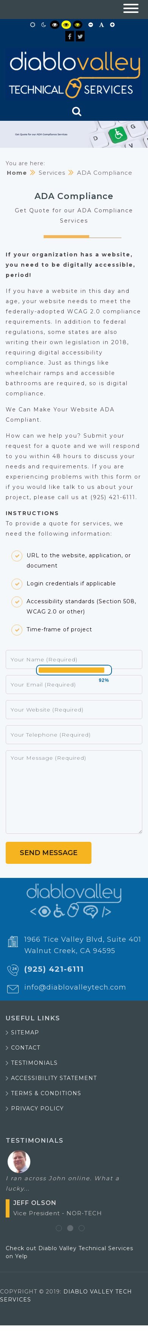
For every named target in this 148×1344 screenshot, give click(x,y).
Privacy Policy (37, 1108)
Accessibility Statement (54, 1078)
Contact (25, 1047)
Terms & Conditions (46, 1093)
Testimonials (34, 1062)
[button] (131, 9)
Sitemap (25, 1032)
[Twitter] (80, 36)
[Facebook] (69, 36)
